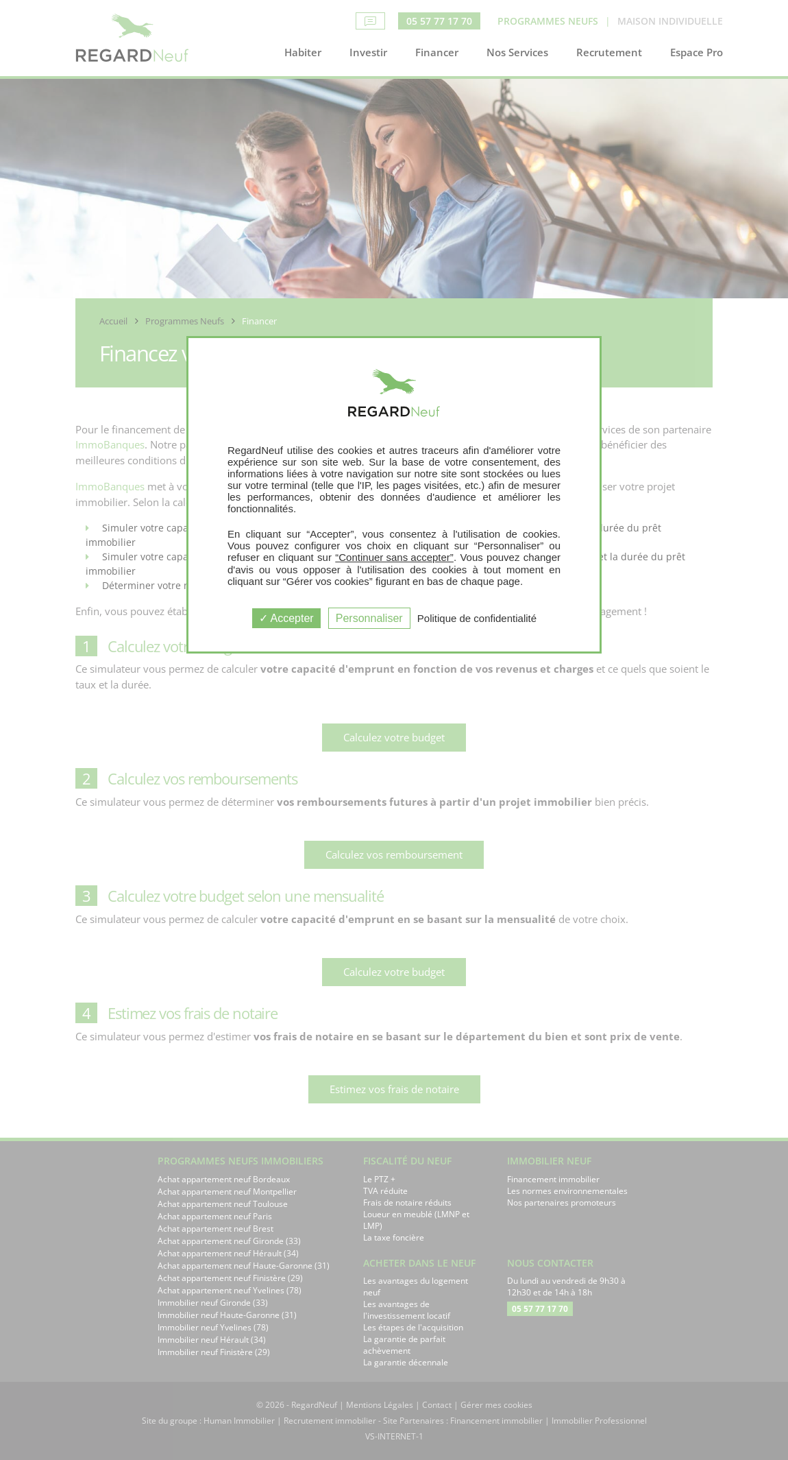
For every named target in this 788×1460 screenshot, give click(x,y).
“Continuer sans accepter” (394, 557)
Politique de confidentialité (477, 618)
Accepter (286, 618)
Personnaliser (369, 618)
